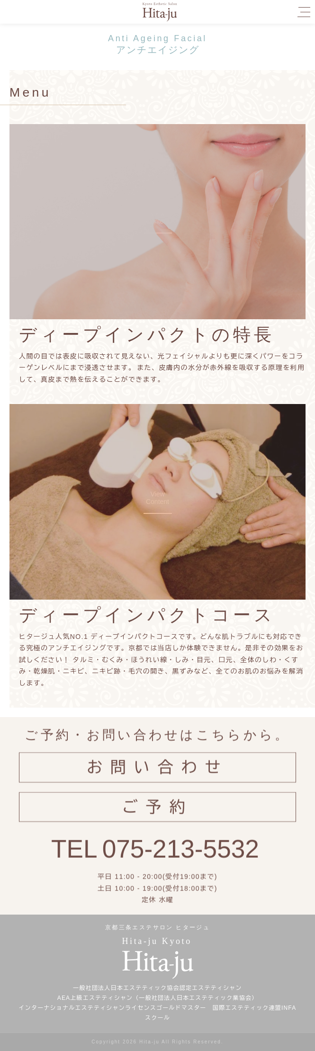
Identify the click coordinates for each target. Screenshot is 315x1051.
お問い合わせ (157, 775)
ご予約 (157, 814)
